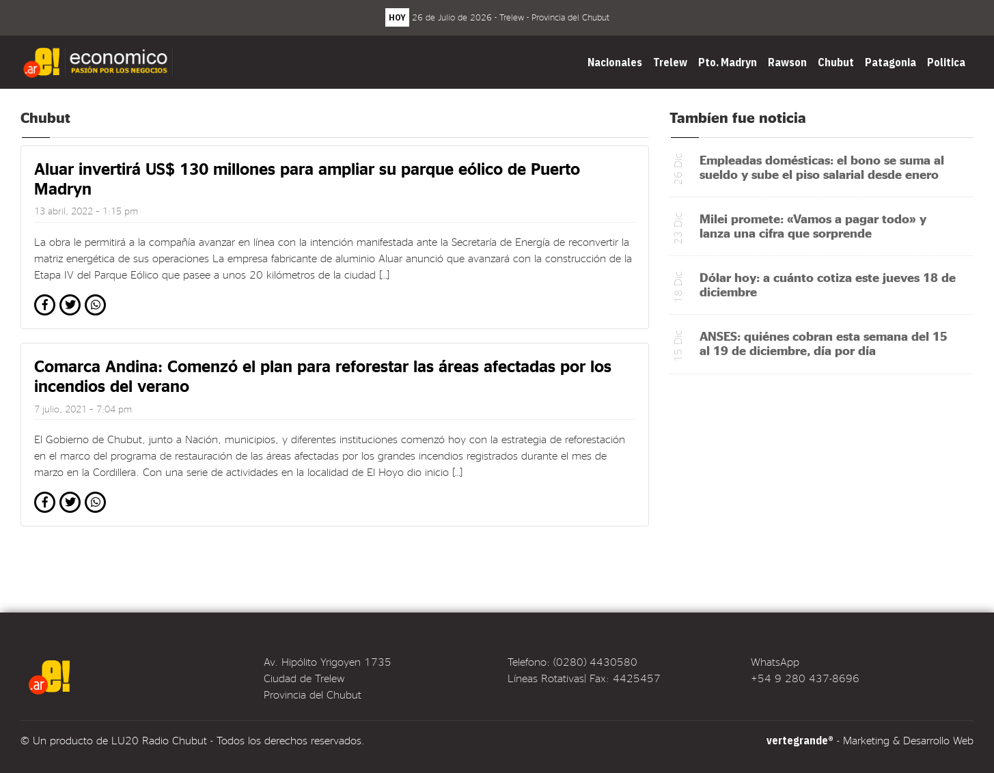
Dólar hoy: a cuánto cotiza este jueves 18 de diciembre (828, 284)
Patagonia (890, 62)
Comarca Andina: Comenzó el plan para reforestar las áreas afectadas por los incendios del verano (322, 375)
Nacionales (615, 62)
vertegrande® (800, 740)
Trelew (670, 62)
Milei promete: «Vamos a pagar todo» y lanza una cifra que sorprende (813, 225)
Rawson (787, 62)
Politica (946, 62)
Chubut (836, 62)
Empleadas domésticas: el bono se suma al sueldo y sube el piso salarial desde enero (822, 167)
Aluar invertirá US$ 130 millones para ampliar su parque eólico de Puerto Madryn (307, 178)
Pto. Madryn (727, 62)
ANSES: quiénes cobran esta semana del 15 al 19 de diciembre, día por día (824, 343)
